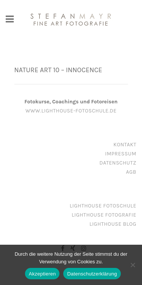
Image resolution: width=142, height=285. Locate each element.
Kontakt (124, 144)
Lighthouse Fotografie (104, 215)
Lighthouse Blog (112, 224)
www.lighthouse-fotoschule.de (71, 111)
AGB (131, 172)
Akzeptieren (42, 274)
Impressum (120, 153)
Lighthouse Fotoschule (103, 206)
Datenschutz (118, 163)
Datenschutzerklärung (92, 274)
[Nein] (132, 265)
